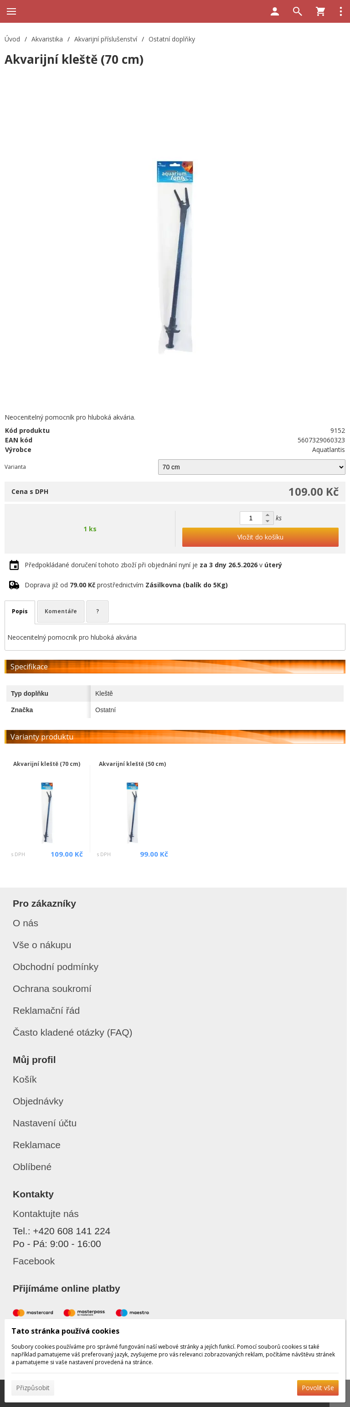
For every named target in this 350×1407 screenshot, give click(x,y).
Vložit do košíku (260, 537)
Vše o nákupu (42, 945)
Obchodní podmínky (55, 966)
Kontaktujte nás (46, 1213)
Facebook (34, 1261)
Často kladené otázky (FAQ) (73, 1032)
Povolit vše (318, 1387)
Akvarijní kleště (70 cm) (46, 764)
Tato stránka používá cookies (65, 1331)
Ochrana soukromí (52, 988)
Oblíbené (32, 1166)
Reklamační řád (46, 1010)
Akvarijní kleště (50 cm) (132, 764)
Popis (20, 611)
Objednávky (38, 1101)
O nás (25, 923)
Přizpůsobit (33, 1387)
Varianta (15, 467)
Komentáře (61, 611)
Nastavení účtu (45, 1123)
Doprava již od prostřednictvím (126, 584)
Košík (25, 1079)
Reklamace (37, 1145)
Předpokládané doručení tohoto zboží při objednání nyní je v (153, 564)
